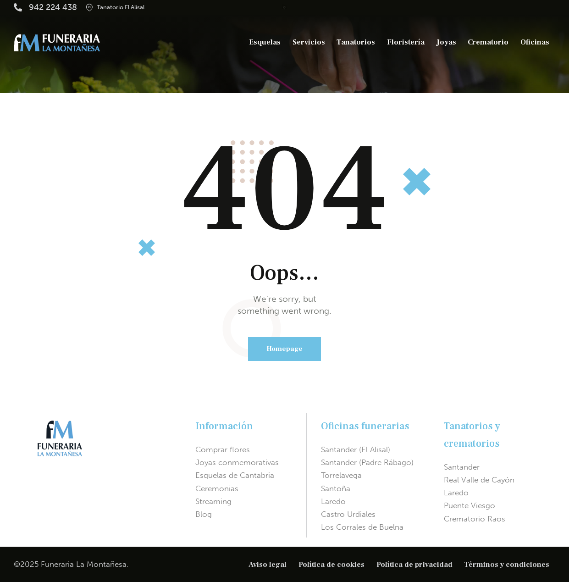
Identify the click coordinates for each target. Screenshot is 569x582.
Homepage (284, 348)
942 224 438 (53, 7)
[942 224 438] (18, 7)
